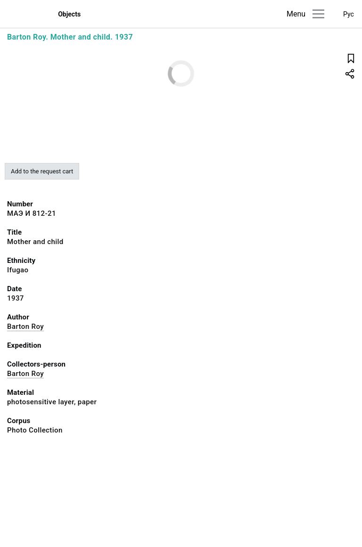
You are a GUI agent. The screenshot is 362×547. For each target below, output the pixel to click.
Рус (348, 14)
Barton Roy (25, 326)
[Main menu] (318, 14)
